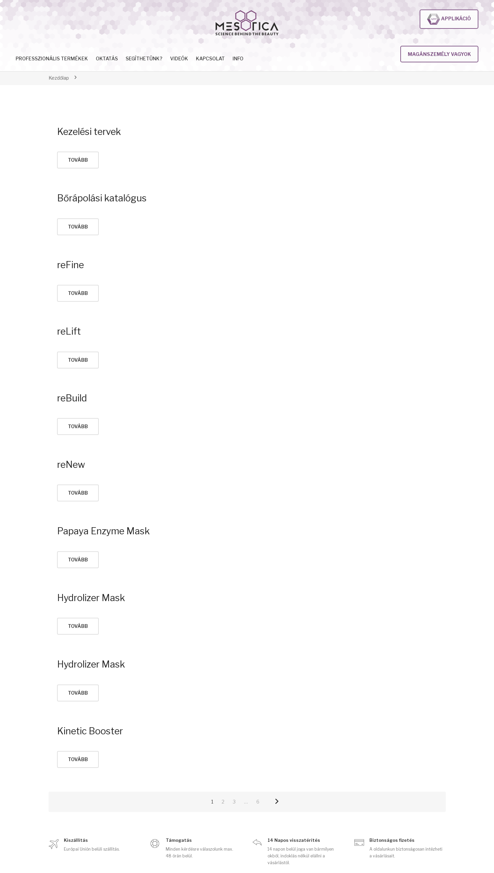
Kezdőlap (59, 78)
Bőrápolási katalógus (102, 198)
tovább (78, 160)
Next (276, 802)
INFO (238, 58)
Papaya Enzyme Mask (103, 531)
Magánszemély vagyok (439, 54)
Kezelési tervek (89, 131)
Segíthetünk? (144, 58)
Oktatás (107, 58)
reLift (69, 331)
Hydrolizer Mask (91, 597)
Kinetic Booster (90, 731)
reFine (70, 265)
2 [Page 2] (223, 802)
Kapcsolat (210, 58)
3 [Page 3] (234, 802)
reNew (71, 464)
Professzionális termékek (52, 58)
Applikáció (449, 19)
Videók (179, 58)
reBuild (72, 398)
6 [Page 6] (257, 802)
